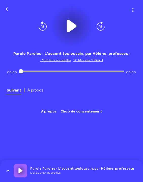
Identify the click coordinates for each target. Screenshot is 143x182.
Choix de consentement (81, 111)
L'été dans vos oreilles (55, 60)
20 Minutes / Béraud (88, 60)
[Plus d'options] (133, 10)
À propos (48, 111)
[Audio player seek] (71, 71)
